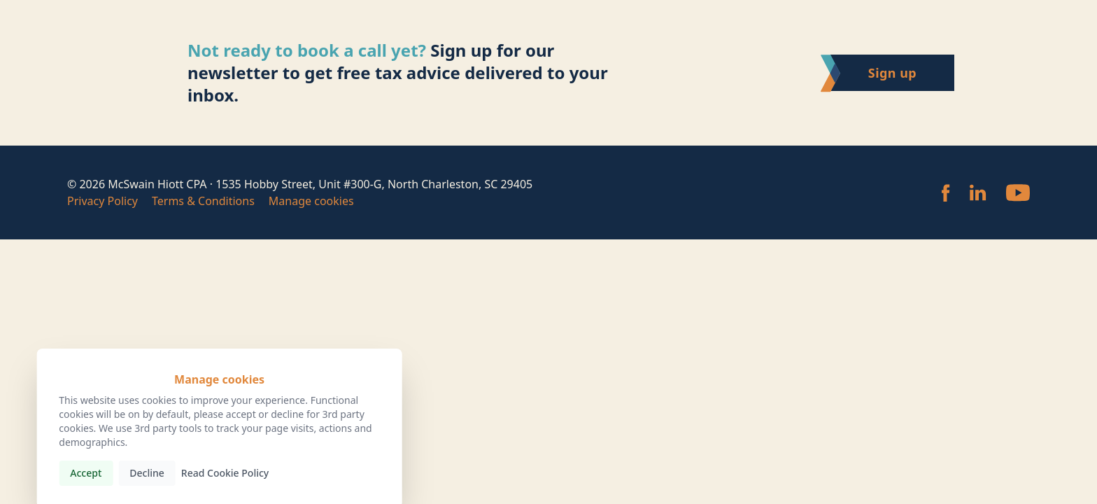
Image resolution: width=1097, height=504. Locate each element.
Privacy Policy (102, 201)
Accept (85, 472)
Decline (146, 472)
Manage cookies (311, 201)
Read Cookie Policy (225, 472)
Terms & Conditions (203, 201)
